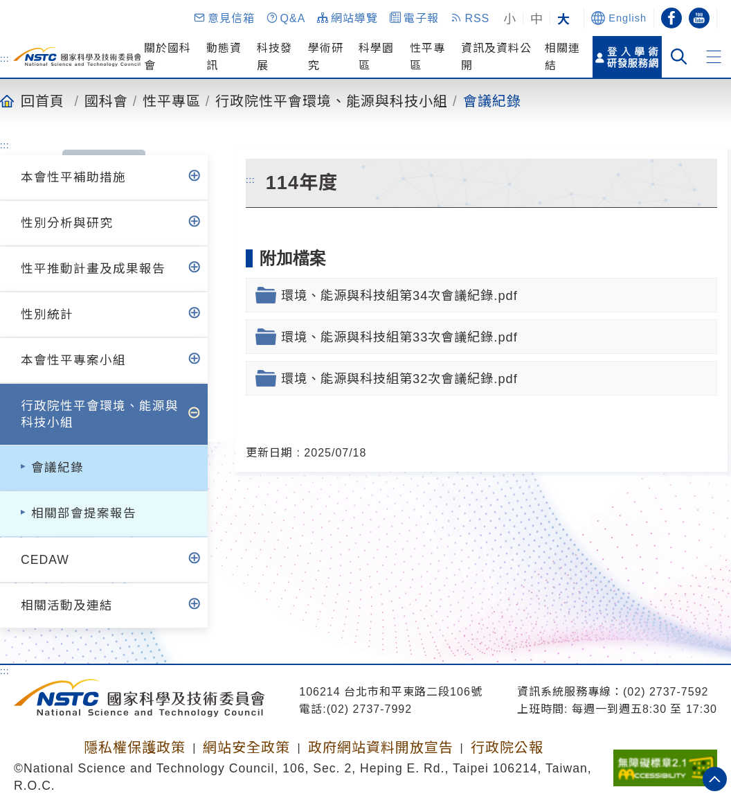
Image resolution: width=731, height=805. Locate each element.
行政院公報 (507, 747)
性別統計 (47, 314)
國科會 (106, 100)
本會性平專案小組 (73, 360)
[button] (223, 18)
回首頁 (42, 100)
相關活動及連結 (67, 605)
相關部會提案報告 (83, 513)
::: (5, 58)
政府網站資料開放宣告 (380, 747)
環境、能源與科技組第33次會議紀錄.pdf (399, 337)
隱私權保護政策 (135, 747)
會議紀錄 (492, 100)
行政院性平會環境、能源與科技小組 (331, 100)
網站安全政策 (246, 747)
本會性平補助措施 (73, 177)
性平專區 (172, 100)
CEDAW (45, 560)
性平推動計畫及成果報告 (93, 269)
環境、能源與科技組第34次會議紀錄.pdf (399, 295)
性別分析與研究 (67, 223)
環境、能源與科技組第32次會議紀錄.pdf (399, 378)
